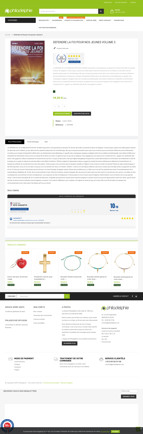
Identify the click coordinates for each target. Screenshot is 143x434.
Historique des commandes (42, 315)
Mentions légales (67, 383)
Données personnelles (51, 383)
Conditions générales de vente (15, 311)
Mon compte (37, 311)
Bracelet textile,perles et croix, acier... (123, 278)
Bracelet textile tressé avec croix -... (71, 278)
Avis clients (13, 190)
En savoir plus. (105, 431)
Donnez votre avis (62, 48)
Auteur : (58, 121)
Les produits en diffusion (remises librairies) (16, 326)
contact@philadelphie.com (114, 364)
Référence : (60, 125)
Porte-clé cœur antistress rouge (17, 278)
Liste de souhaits (120, 2)
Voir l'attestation (19, 209)
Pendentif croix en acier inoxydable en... (43, 278)
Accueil (7, 35)
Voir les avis (74, 62)
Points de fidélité (38, 323)
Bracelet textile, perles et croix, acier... (97, 278)
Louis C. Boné (66, 121)
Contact (133, 2)
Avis (46, 142)
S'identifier (107, 2)
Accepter (115, 431)
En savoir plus (70, 343)
